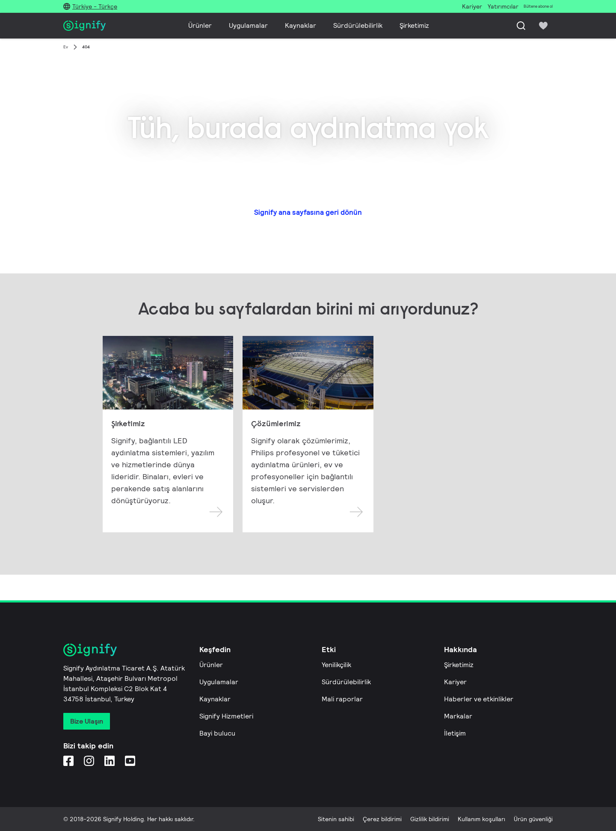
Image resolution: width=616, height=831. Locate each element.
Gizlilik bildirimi (429, 819)
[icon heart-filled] (543, 25)
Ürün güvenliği (533, 819)
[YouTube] (130, 760)
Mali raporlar (342, 698)
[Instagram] (89, 760)
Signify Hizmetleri (226, 716)
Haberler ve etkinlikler (478, 698)
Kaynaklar (300, 25)
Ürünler (200, 25)
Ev (65, 47)
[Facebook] (68, 760)
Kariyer (455, 681)
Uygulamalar (248, 25)
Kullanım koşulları (481, 819)
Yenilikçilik (336, 664)
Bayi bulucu (217, 733)
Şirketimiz (414, 25)
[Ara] (521, 25)
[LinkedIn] (109, 760)
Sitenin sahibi (336, 819)
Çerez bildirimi (382, 819)
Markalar (458, 716)
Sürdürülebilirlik (357, 25)
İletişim (455, 733)
